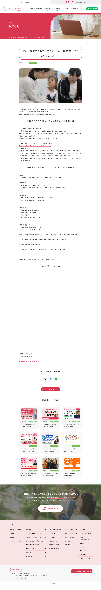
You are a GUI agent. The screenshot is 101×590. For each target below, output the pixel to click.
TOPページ (12, 524)
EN (83, 9)
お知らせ (67, 9)
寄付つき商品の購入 (70, 537)
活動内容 (47, 9)
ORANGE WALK (30, 556)
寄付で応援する (92, 8)
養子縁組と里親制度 (54, 548)
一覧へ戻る (50, 389)
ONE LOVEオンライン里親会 (81, 571)
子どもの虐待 (52, 533)
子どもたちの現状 (53, 541)
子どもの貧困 (52, 537)
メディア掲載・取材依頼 (16, 541)
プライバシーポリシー (85, 558)
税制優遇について (69, 541)
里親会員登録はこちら (76, 2)
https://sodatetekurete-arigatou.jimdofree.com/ (35, 146)
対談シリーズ (83, 550)
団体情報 (12, 533)
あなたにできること (57, 9)
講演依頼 (82, 543)
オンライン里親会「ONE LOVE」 (34, 533)
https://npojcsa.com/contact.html (30, 361)
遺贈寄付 (67, 545)
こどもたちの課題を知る (55, 529)
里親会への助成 (30, 548)
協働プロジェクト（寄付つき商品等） (85, 538)
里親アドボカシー (30, 552)
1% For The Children (85, 533)
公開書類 (12, 537)
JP (81, 9)
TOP (9, 37)
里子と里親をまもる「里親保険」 (34, 541)
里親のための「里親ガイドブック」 (35, 537)
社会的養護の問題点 (54, 545)
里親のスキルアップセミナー (33, 545)
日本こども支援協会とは (36, 9)
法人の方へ (82, 529)
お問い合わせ (74, 9)
